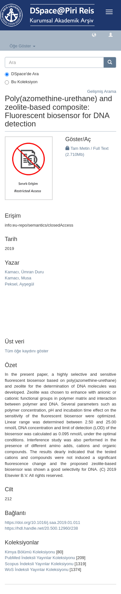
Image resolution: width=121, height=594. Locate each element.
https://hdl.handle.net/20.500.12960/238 (41, 528)
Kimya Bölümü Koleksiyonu (30, 552)
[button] (94, 34)
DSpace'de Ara (22, 73)
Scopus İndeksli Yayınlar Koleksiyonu (39, 563)
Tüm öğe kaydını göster (27, 351)
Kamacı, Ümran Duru (24, 271)
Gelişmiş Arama (101, 91)
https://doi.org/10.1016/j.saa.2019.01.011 (42, 522)
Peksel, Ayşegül (19, 284)
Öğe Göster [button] (22, 46)
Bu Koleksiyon (21, 81)
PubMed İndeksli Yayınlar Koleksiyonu (40, 557)
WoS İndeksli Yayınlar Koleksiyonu (36, 569)
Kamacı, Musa (18, 278)
